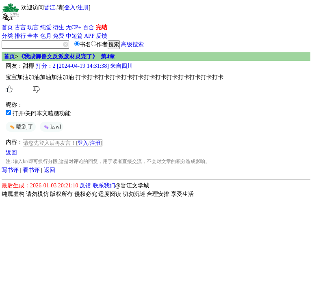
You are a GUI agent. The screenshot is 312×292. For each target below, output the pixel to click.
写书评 (10, 170)
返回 (11, 153)
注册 (83, 7)
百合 (88, 27)
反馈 (101, 36)
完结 (101, 27)
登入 (70, 7)
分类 (7, 36)
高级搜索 (132, 44)
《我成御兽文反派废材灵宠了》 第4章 (66, 57)
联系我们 (104, 185)
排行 (20, 36)
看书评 (31, 170)
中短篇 (74, 36)
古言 (20, 27)
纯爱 (46, 27)
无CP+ (74, 27)
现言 (33, 27)
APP (89, 36)
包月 (46, 36)
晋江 (49, 7)
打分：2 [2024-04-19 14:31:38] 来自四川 (83, 66)
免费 (58, 36)
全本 (33, 36)
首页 (7, 27)
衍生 (58, 27)
